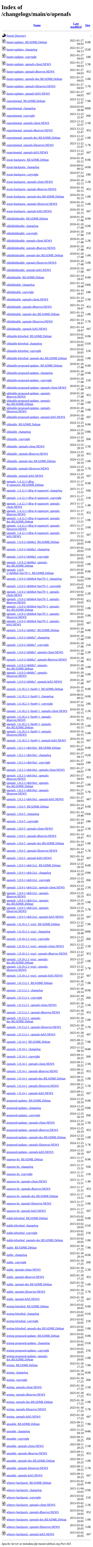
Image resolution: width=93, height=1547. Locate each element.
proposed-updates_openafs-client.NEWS (30, 1122)
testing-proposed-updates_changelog (28, 1343)
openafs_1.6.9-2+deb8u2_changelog (28, 549)
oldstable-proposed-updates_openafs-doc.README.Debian (28, 402)
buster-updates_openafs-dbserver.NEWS (30, 71)
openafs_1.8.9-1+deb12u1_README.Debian (33, 865)
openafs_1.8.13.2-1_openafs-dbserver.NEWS (33, 1012)
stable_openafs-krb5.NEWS (23, 1299)
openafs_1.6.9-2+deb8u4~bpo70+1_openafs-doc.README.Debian (33, 608)
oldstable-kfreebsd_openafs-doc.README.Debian (36, 358)
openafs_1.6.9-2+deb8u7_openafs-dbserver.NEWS (36, 659)
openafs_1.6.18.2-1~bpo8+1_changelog (30, 696)
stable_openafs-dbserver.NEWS (25, 1277)
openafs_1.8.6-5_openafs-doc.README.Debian (35, 843)
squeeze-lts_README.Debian (24, 1159)
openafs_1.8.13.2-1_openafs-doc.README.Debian (23, 1020)
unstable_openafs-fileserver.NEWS (27, 1468)
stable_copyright (16, 1262)
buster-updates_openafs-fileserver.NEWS (30, 86)
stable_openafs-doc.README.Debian (29, 1284)
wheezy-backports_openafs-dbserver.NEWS (32, 1512)
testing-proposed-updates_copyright (27, 1350)
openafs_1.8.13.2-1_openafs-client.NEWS (31, 1005)
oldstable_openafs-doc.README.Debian (31, 461)
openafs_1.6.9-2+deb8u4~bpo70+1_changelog (34, 578)
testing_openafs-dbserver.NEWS (25, 1394)
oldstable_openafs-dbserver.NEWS (27, 453)
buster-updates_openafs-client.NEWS (28, 64)
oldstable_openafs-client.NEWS (25, 446)
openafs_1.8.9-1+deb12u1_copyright (28, 880)
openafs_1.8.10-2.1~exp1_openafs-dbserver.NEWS (36, 953)
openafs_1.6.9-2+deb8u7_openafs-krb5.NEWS (34, 681)
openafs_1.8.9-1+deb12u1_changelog (28, 872)
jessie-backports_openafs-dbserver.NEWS (31, 189)
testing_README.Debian (22, 1365)
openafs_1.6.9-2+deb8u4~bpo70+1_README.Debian (30, 571)
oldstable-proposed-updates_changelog (29, 372)
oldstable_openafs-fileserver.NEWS (27, 468)
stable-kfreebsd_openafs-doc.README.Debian (34, 1240)
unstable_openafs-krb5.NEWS (24, 1475)
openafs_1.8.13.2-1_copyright (24, 997)
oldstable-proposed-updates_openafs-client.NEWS (36, 387)
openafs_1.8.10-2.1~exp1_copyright (27, 938)
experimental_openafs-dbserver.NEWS (29, 130)
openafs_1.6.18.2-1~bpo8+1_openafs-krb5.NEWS (36, 740)
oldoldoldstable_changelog (22, 225)
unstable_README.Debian (23, 1424)
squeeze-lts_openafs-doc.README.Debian (32, 1196)
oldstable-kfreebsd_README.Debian (29, 336)
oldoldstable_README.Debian (25, 277)
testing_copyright (16, 1379)
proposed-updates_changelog (23, 1107)
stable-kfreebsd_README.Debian (27, 1218)
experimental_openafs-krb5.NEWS (27, 152)
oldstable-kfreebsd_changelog (24, 343)
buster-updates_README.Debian (26, 42)
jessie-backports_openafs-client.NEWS (29, 181)
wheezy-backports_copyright (23, 1497)
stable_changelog (16, 1254)
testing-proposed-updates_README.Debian (33, 1335)
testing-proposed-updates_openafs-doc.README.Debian (27, 1358)
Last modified (76, 25)
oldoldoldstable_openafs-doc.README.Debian (34, 255)
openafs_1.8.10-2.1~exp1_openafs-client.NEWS (35, 946)
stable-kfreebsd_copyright (21, 1232)
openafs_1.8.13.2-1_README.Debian (29, 983)
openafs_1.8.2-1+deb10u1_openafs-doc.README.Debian (27, 784)
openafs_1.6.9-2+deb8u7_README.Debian (32, 630)
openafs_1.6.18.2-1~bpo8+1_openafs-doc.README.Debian (29, 726)
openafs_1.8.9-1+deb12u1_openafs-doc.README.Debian (27, 902)
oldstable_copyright (18, 439)
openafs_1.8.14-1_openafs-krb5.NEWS (29, 1093)
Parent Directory (16, 35)
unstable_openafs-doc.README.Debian (30, 1460)
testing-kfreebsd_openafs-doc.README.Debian (35, 1328)
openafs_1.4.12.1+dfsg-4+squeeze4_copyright (33, 497)
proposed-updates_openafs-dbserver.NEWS (32, 1130)
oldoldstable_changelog (20, 284)
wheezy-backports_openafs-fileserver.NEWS (33, 1526)
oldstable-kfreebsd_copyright (23, 350)
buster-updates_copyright (21, 56)
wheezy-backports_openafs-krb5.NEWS (30, 1534)
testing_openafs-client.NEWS (24, 1387)
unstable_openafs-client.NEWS (25, 1446)
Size (87, 25)
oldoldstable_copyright (20, 292)
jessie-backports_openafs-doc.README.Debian (35, 196)
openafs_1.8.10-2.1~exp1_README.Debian (33, 924)
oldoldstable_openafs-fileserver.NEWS (29, 321)
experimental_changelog (20, 108)
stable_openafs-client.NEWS (23, 1269)
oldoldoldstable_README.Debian (27, 218)
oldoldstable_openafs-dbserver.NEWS (29, 306)
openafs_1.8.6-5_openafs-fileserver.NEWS (31, 850)
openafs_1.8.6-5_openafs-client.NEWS (29, 828)
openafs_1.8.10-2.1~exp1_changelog (28, 931)
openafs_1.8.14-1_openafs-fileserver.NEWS (32, 1085)
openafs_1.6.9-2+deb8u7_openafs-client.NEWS (34, 652)
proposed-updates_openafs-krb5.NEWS (30, 1152)
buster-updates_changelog (21, 49)
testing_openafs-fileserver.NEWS (26, 1409)
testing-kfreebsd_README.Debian (27, 1306)
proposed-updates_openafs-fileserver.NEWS (32, 1144)
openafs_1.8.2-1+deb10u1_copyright (28, 762)
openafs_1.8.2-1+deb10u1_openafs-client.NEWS (35, 769)
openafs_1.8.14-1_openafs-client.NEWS (30, 1063)
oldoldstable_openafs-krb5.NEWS (26, 328)
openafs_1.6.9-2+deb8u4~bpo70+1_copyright (33, 586)
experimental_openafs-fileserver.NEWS (30, 145)
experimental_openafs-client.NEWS (27, 123)
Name (37, 25)
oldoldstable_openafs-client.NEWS (27, 299)
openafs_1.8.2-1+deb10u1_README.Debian (33, 747)
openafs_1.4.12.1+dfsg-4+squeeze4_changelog (34, 490)
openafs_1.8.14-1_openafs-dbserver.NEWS (32, 1071)
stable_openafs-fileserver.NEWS (25, 1291)
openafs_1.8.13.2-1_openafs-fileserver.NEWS (33, 1027)
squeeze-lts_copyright (19, 1174)
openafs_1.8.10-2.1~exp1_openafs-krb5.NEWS (34, 975)
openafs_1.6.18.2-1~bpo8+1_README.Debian (34, 689)
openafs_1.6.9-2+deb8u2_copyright (27, 556)
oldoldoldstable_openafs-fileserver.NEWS (31, 262)
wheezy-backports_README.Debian (28, 1482)
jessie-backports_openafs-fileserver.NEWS (31, 203)
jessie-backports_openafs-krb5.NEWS (29, 211)
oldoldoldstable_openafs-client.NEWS (29, 240)
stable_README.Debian (21, 1247)
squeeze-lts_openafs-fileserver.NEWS (28, 1203)
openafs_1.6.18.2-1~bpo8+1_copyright (29, 703)
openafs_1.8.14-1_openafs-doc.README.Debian (35, 1078)
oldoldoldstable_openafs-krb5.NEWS (28, 270)
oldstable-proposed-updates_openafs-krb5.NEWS (35, 417)
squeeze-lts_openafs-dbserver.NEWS (28, 1188)
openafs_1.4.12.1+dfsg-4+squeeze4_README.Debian (25, 483)
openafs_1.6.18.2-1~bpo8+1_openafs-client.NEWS (36, 711)
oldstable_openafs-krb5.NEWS (24, 475)
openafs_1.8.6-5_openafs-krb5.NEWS (29, 858)
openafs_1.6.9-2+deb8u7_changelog (28, 637)
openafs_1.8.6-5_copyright (22, 821)
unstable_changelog (18, 1431)
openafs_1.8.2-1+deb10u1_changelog (28, 755)
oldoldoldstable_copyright (22, 233)
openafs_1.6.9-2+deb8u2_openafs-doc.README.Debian (27, 564)
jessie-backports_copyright (22, 174)
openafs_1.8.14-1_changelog (23, 1049)
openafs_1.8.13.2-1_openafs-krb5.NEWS (30, 1034)
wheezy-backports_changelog (24, 1490)
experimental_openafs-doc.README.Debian (33, 137)
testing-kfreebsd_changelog (22, 1313)
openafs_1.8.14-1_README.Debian (28, 1041)
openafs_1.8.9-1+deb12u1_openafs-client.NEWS (35, 887)
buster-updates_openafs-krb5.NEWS (28, 93)
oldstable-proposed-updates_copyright (29, 380)
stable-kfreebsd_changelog (22, 1225)
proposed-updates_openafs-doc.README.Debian (36, 1137)
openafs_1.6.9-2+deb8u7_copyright (27, 644)
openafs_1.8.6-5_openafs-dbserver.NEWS (31, 836)
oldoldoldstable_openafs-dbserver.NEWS (30, 248)
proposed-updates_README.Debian (28, 1100)
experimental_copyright (20, 115)
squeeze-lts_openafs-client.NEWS (26, 1181)
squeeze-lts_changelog (19, 1166)
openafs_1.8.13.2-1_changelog (24, 990)
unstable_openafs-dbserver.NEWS (26, 1453)
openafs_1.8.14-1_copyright (23, 1056)
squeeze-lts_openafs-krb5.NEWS (26, 1210)
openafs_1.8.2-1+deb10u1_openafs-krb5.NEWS (35, 799)
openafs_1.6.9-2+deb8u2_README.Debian (32, 542)
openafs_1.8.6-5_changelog (22, 813)
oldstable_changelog (18, 431)
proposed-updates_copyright (23, 1115)
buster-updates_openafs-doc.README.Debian (34, 78)
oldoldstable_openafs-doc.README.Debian (32, 314)
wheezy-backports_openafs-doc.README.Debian (36, 1519)
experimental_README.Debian (25, 101)
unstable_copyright (17, 1438)
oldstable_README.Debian (23, 424)
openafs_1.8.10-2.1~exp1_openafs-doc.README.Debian (27, 961)
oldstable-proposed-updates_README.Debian (34, 365)
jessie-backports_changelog (22, 167)
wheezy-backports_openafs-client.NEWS (30, 1504)
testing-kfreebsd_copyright (22, 1321)
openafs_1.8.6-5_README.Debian (27, 806)
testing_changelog (17, 1372)
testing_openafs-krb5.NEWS (23, 1416)
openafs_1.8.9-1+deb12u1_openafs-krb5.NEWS (35, 916)
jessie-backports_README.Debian (27, 159)
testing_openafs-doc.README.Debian (29, 1401)
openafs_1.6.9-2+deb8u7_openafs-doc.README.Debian (27, 667)
